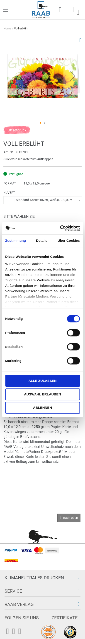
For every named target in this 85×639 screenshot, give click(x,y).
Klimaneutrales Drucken (34, 577)
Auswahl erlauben (42, 394)
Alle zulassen (42, 381)
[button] (72, 76)
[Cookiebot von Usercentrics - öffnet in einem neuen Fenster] (60, 228)
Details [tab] (41, 240)
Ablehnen (42, 407)
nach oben (70, 517)
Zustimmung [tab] (15, 240)
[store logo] (41, 9)
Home (7, 28)
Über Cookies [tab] (69, 240)
